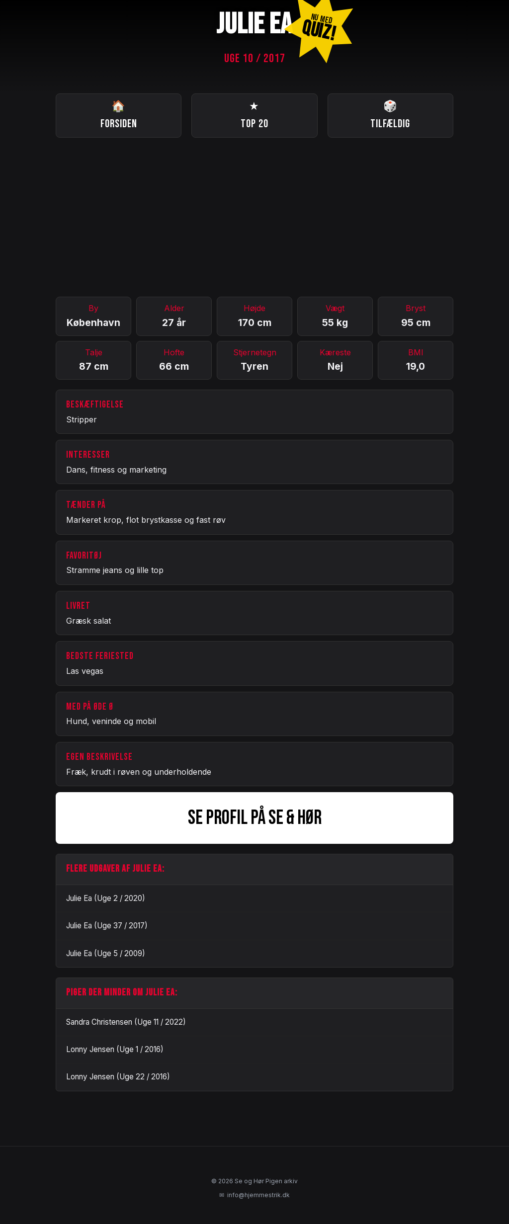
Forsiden (118, 114)
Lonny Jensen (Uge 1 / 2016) (115, 1049)
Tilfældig (390, 114)
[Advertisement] (254, 217)
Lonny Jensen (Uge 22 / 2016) (118, 1076)
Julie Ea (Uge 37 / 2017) (107, 925)
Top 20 (254, 114)
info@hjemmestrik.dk (254, 1195)
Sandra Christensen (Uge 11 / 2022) (126, 1022)
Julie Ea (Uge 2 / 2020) (105, 898)
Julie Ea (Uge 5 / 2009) (105, 953)
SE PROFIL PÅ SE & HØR (255, 818)
